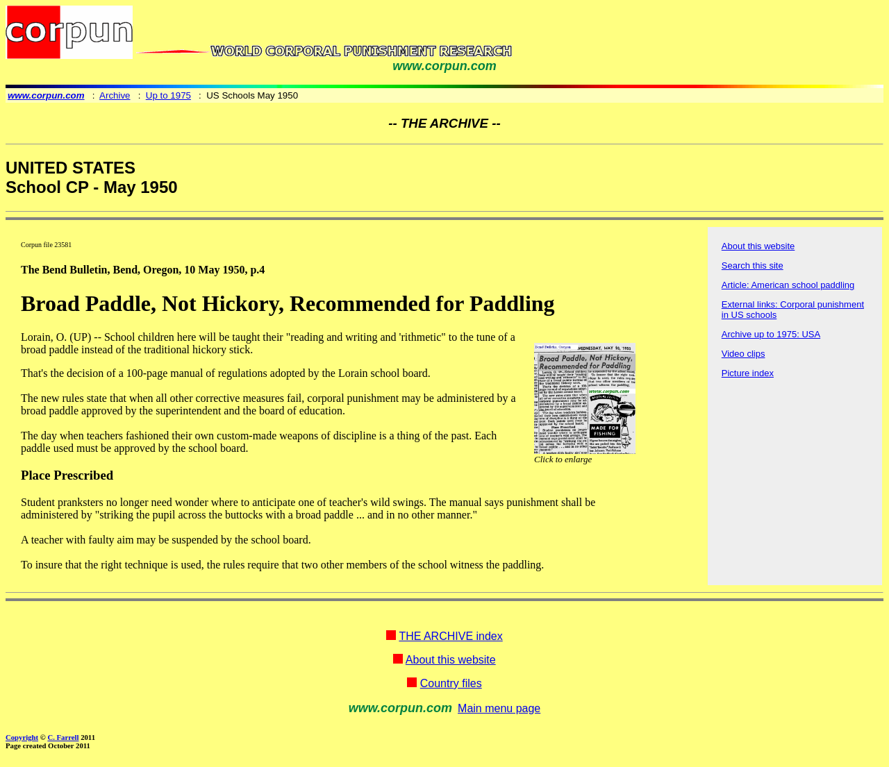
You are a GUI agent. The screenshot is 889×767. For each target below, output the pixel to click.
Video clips (743, 353)
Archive (114, 95)
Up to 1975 (168, 95)
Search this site (752, 265)
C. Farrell (62, 737)
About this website (758, 246)
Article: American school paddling (788, 285)
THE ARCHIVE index (450, 636)
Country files (451, 683)
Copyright (22, 737)
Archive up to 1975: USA (771, 334)
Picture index (748, 373)
